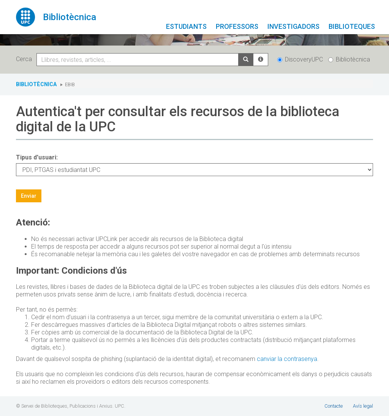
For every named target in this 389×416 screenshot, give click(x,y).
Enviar (28, 196)
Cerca (25, 59)
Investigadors (293, 26)
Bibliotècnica (349, 59)
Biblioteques (352, 26)
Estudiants (186, 26)
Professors (237, 26)
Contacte (333, 406)
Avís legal (363, 406)
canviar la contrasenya (287, 358)
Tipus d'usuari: (37, 157)
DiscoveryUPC (300, 59)
